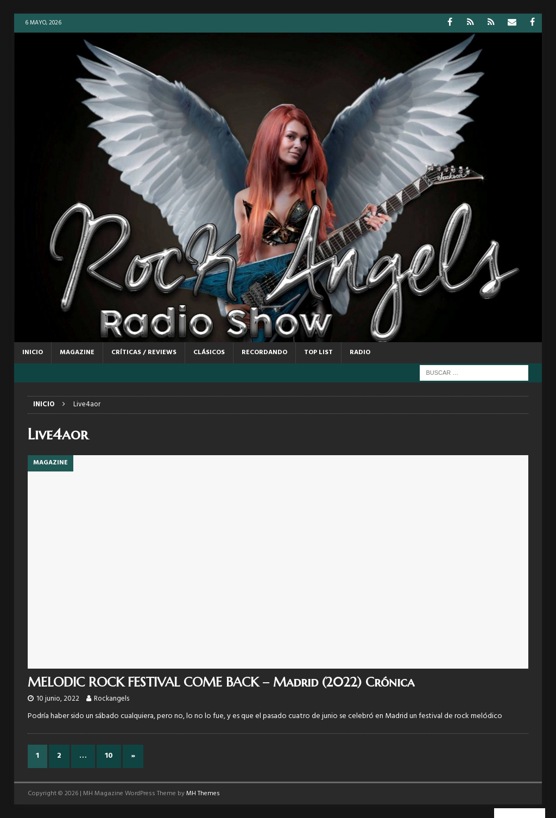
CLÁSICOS (209, 352)
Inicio (32, 352)
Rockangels (111, 698)
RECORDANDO (264, 352)
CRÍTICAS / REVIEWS (143, 352)
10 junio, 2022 (57, 698)
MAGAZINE (77, 352)
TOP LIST (318, 352)
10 (109, 756)
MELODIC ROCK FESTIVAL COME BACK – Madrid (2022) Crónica (221, 682)
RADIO (360, 352)
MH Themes (203, 793)
